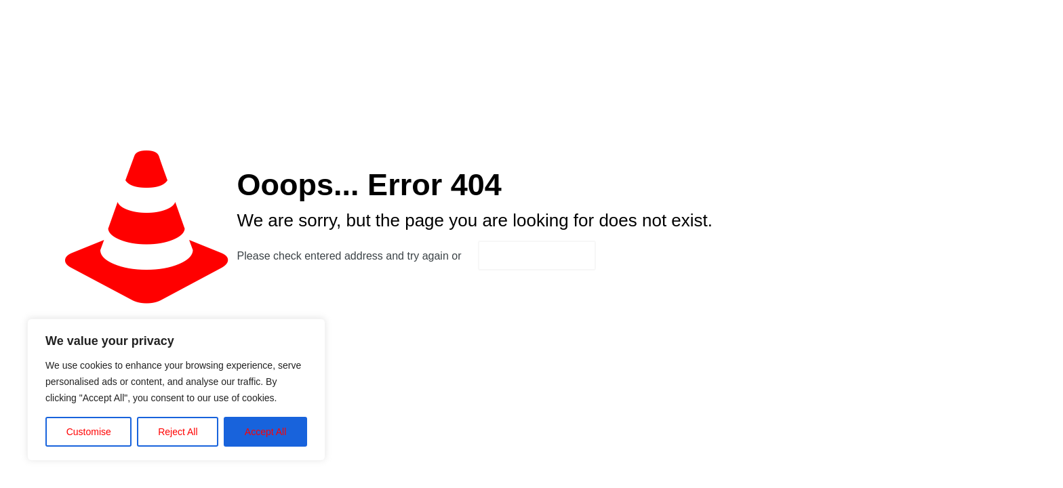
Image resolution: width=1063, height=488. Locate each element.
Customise (88, 431)
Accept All (265, 431)
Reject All (177, 431)
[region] (176, 390)
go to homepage (537, 255)
